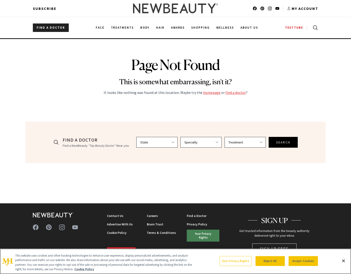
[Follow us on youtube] (277, 8)
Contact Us (115, 216)
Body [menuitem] (144, 28)
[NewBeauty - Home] (175, 8)
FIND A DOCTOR (51, 28)
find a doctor (235, 92)
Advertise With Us (120, 224)
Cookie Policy (116, 233)
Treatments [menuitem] (122, 28)
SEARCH (283, 142)
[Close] (343, 261)
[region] (175, 261)
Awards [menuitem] (178, 28)
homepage (212, 92)
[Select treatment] (245, 142)
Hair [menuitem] (160, 28)
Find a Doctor (196, 216)
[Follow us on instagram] (270, 8)
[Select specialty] (201, 142)
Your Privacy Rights (203, 235)
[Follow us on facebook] (255, 8)
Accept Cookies (303, 261)
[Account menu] (302, 8)
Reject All (270, 261)
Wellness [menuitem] (225, 28)
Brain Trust (155, 224)
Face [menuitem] (100, 28)
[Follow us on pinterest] (262, 8)
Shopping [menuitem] (200, 28)
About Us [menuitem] (249, 28)
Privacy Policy (197, 224)
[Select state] (157, 142)
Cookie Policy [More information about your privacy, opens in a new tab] (84, 269)
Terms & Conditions (161, 233)
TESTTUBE (294, 28)
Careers (152, 216)
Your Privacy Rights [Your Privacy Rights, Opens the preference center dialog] (235, 261)
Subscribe (45, 8)
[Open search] (314, 27)
